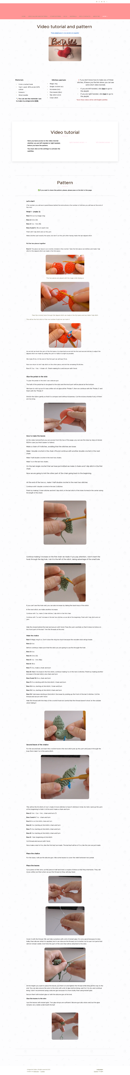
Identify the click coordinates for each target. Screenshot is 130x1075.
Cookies (42, 1071)
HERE (36, 101)
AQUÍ (56, 33)
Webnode (36, 1071)
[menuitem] (23, 16)
